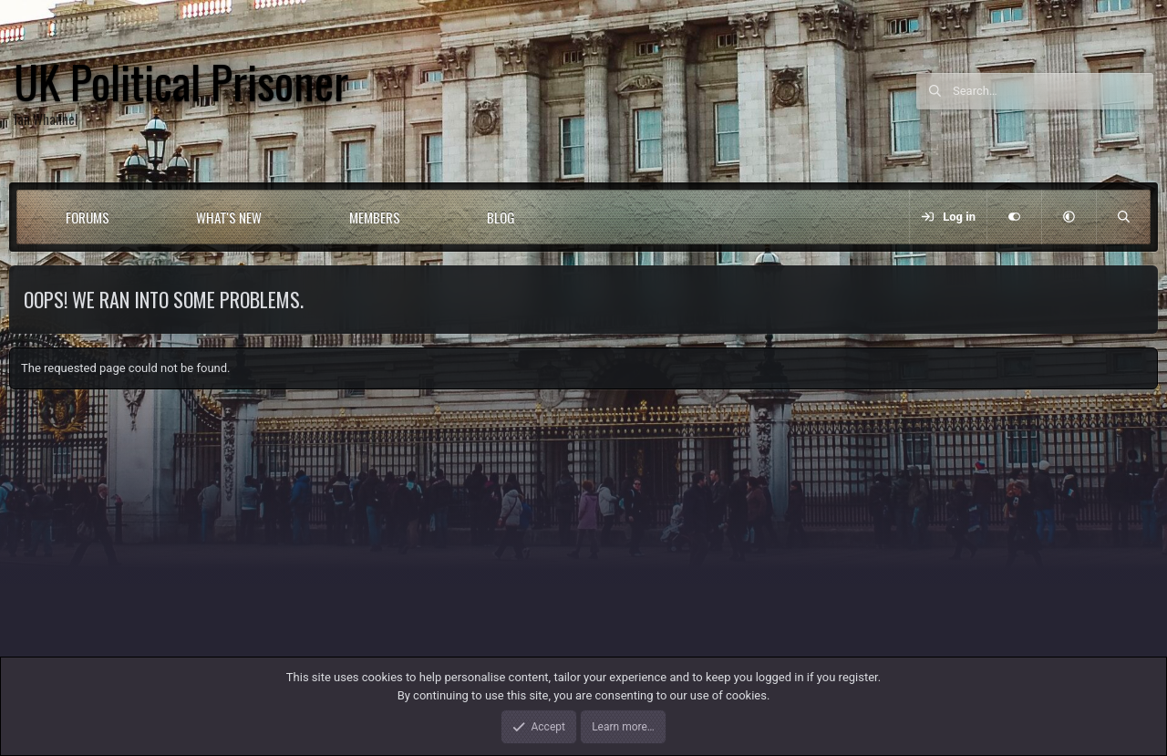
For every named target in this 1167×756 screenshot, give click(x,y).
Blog (501, 217)
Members (374, 217)
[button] (142, 217)
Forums (87, 217)
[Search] (1053, 91)
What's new (229, 217)
